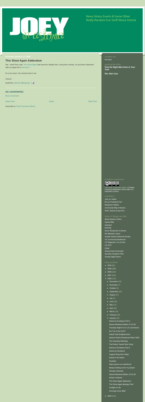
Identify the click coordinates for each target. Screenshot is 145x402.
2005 (109, 396)
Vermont (25, 67)
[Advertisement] (114, 126)
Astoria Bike (109, 222)
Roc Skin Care (111, 74)
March (112, 311)
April (112, 308)
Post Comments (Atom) (25, 106)
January (113, 318)
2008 (109, 272)
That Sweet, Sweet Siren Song (121, 344)
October (113, 288)
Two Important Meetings (118, 341)
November (114, 285)
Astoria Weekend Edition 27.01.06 (122, 324)
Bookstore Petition (112, 205)
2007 (109, 275)
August (113, 295)
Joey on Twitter (110, 199)
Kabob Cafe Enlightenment (119, 334)
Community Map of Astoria (115, 208)
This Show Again (30, 65)
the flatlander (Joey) (112, 234)
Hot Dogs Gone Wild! (117, 391)
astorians (108, 225)
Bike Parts (123, 67)
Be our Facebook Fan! (113, 202)
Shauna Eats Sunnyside (114, 251)
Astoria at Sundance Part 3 (119, 321)
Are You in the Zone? (117, 331)
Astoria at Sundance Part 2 (119, 348)
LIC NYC (108, 245)
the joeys (108, 60)
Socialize (112, 361)
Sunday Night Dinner (113, 257)
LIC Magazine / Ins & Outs (115, 242)
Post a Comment (12, 96)
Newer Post (10, 101)
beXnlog (108, 228)
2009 (109, 269)
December (114, 281)
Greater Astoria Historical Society (117, 237)
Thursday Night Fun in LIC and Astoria (124, 328)
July (111, 298)
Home (51, 101)
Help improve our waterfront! (120, 364)
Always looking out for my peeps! (122, 368)
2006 (109, 278)
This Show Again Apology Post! (121, 384)
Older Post (92, 101)
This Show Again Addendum (120, 381)
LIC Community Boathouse (115, 239)
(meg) (107, 248)
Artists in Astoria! (115, 378)
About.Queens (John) (113, 219)
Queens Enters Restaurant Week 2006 (124, 338)
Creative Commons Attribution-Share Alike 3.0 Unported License (119, 189)
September (114, 292)
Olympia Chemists (116, 371)
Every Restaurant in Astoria (115, 231)
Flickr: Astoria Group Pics (114, 211)
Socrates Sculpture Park (114, 254)
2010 (109, 265)
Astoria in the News (116, 358)
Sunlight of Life (115, 387)
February (113, 315)
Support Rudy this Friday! (119, 354)
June (112, 301)
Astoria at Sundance (117, 351)
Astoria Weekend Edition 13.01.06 (122, 374)
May (111, 305)
